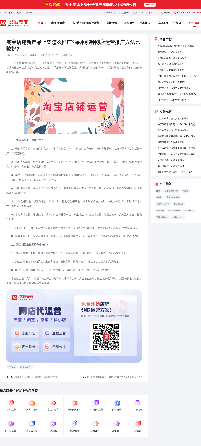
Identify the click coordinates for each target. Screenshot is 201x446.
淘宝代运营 (189, 210)
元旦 (158, 191)
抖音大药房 (179, 204)
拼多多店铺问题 (171, 191)
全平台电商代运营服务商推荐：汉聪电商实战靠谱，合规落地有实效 (178, 148)
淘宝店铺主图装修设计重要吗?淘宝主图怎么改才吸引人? (114, 377)
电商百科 (153, 12)
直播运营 (111, 22)
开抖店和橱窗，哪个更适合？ (172, 58)
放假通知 (160, 210)
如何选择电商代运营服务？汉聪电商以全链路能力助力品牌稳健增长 (178, 94)
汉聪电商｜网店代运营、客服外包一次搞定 (178, 76)
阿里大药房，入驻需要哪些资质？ (174, 88)
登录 (30, 12)
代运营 (185, 191)
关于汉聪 (166, 12)
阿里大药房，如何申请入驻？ (172, 100)
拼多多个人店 (178, 217)
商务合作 (125, 12)
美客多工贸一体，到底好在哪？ (173, 130)
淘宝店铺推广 (26, 367)
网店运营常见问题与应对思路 (172, 82)
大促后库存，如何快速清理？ (172, 160)
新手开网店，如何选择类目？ (172, 166)
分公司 (177, 22)
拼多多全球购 (174, 210)
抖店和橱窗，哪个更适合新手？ (173, 118)
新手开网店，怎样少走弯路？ (172, 142)
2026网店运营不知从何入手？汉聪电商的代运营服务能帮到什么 (178, 46)
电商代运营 (58, 22)
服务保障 (139, 12)
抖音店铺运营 (162, 217)
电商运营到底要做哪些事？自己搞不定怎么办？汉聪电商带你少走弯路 (178, 136)
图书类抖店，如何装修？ (170, 52)
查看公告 (150, 5)
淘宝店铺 (12, 367)
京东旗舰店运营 (173, 197)
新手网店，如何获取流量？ (171, 64)
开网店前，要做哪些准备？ (171, 70)
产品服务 (145, 22)
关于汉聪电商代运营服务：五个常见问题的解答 (178, 124)
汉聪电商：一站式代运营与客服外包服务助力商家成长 (178, 154)
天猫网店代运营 (162, 204)
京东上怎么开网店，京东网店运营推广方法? (36, 377)
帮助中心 (111, 12)
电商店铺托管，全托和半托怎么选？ (175, 172)
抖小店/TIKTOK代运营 (85, 22)
